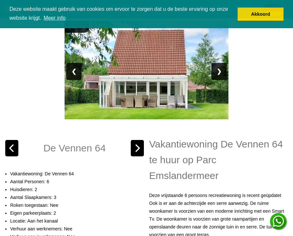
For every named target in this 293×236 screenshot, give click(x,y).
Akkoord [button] (260, 14)
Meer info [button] (55, 18)
